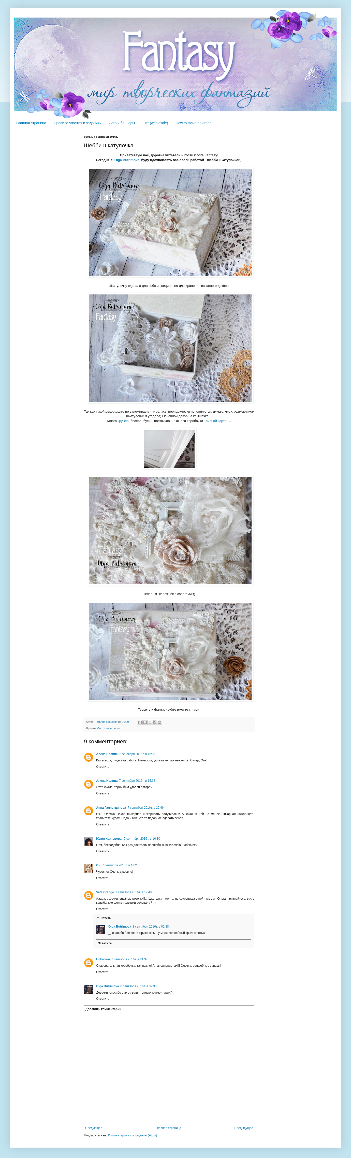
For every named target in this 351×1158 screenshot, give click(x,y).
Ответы (106, 918)
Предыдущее (244, 1128)
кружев (123, 421)
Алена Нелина (107, 754)
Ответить (102, 767)
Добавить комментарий (103, 1009)
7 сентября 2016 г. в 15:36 (137, 754)
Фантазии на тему (108, 728)
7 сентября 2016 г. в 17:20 (120, 865)
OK (98, 865)
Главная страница (31, 123)
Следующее (93, 1128)
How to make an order (193, 123)
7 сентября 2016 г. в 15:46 (145, 807)
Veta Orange (105, 892)
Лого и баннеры (122, 123)
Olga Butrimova (126, 160)
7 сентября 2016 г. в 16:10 (142, 838)
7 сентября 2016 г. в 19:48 (133, 892)
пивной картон (217, 421)
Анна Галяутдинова (111, 807)
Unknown (103, 959)
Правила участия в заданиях (77, 123)
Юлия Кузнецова (109, 838)
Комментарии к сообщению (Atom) (132, 1135)
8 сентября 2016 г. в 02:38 (151, 926)
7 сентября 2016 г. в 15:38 (137, 781)
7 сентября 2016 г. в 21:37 (129, 959)
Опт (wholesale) (155, 123)
